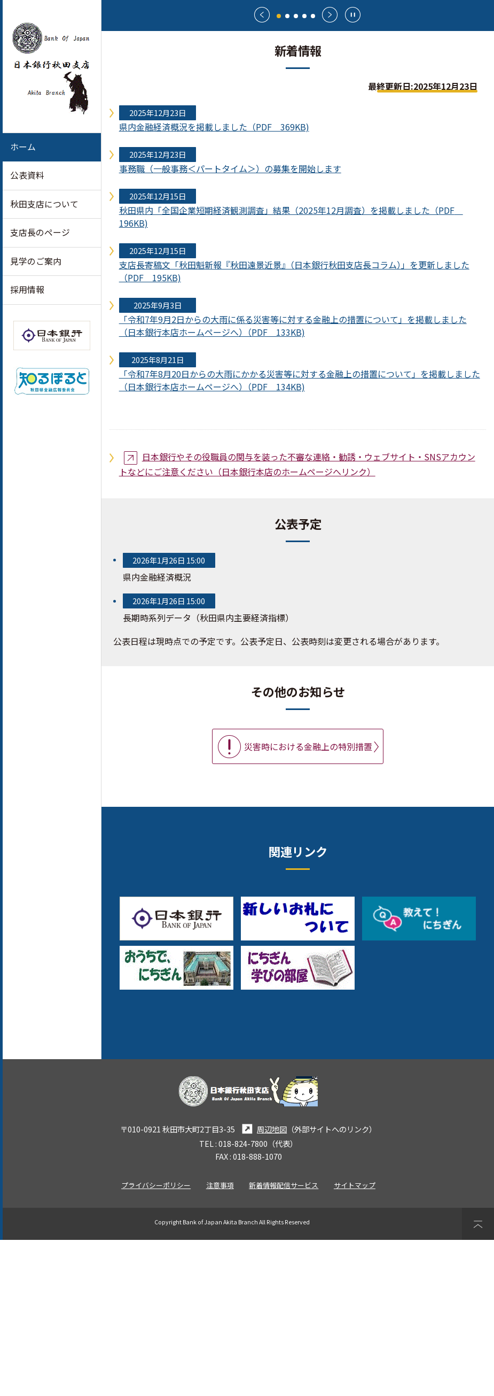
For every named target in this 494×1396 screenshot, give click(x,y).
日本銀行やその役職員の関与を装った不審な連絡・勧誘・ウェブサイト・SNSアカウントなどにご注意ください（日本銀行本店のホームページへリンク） (297, 620)
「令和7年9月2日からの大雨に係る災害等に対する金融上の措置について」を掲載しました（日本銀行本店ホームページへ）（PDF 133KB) (293, 482)
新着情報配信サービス (283, 1341)
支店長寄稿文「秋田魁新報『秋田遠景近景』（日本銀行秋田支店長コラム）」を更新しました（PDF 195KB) (294, 427)
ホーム (23, 147)
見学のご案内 (35, 261)
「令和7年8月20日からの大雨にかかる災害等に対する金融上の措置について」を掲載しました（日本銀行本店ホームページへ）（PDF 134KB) (299, 536)
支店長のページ (40, 232)
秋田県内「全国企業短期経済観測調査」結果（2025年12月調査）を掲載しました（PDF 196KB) (291, 372)
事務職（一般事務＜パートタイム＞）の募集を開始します (230, 324)
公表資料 (27, 175)
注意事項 (220, 1341)
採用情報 (27, 289)
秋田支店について (44, 204)
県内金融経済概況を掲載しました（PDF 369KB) (214, 282)
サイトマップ (354, 1341)
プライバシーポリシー (156, 1341)
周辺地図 (263, 1285)
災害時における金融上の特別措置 (309, 902)
